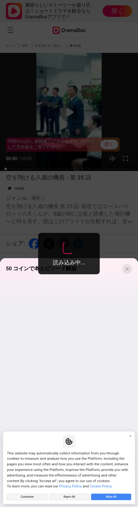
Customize (27, 496)
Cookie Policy (101, 484)
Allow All (111, 496)
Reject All (69, 496)
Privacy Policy (70, 484)
